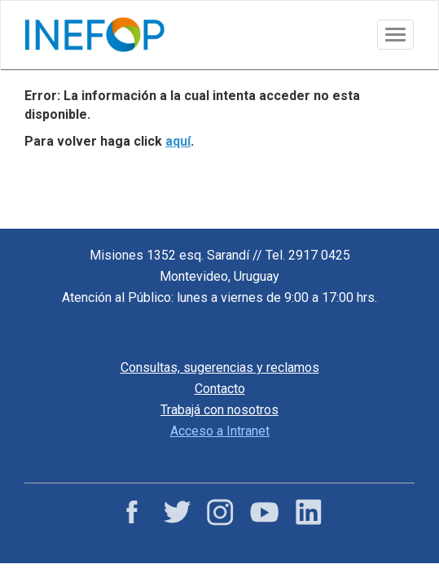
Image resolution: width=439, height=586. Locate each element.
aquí (178, 141)
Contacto (220, 388)
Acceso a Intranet (220, 431)
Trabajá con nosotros (219, 410)
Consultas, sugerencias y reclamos (220, 367)
